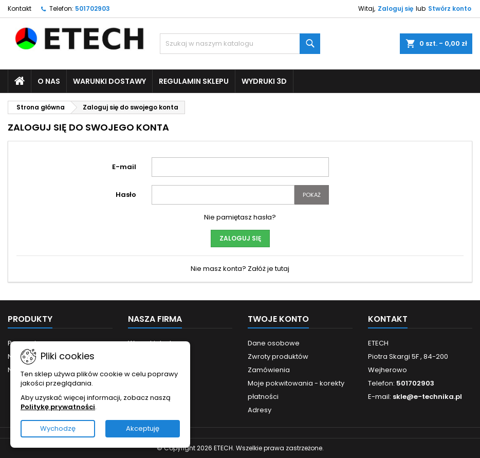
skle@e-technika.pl (427, 396)
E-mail (124, 167)
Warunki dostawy (109, 81)
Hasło (126, 194)
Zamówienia (269, 370)
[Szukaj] (240, 43)
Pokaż (312, 195)
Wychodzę (58, 428)
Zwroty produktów (278, 356)
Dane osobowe (274, 343)
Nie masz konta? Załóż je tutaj (240, 268)
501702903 (92, 8)
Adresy (259, 410)
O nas (49, 81)
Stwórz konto (449, 8)
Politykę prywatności (58, 407)
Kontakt (19, 8)
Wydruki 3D (264, 81)
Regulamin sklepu (194, 81)
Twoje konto (278, 319)
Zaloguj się (395, 8)
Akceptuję (142, 428)
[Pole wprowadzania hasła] (223, 195)
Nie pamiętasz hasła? (240, 217)
